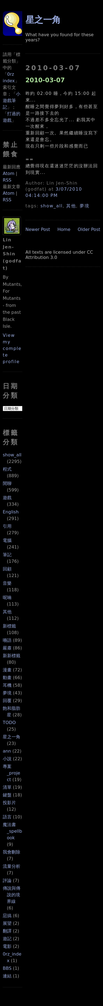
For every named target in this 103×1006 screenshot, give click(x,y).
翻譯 (7, 931)
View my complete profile (12, 348)
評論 (7, 880)
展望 (7, 923)
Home (63, 229)
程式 (7, 469)
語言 (7, 817)
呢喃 (7, 597)
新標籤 (9, 626)
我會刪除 (11, 852)
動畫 (7, 677)
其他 (7, 611)
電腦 (7, 540)
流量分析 (11, 866)
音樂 (7, 583)
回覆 (7, 700)
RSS (7, 180)
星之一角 (11, 736)
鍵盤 (7, 795)
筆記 (7, 554)
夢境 (7, 693)
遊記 (7, 938)
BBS (7, 968)
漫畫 (7, 669)
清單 (7, 787)
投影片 (9, 802)
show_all (12, 454)
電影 (7, 946)
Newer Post (38, 229)
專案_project (11, 773)
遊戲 (7, 497)
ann (7, 751)
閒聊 (7, 483)
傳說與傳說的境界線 (11, 895)
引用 (7, 526)
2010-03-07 (45, 80)
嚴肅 (7, 648)
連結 (7, 976)
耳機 (7, 685)
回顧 (7, 569)
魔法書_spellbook (12, 831)
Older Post (89, 229)
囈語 (7, 640)
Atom (8, 173)
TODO (9, 722)
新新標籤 (11, 655)
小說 (7, 758)
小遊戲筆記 (11, 100)
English (11, 512)
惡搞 (7, 915)
